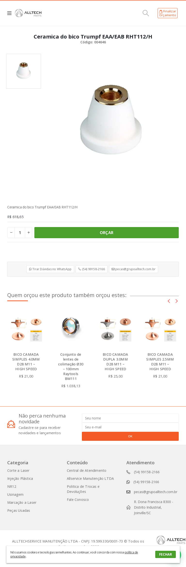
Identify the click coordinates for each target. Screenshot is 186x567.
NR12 (11, 486)
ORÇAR (106, 232)
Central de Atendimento (86, 470)
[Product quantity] (20, 232)
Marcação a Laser (21, 502)
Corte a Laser (18, 470)
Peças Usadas (18, 510)
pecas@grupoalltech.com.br (133, 269)
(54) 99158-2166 (91, 269)
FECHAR (165, 554)
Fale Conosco (78, 499)
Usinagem (15, 494)
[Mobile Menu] (11, 13)
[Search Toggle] (146, 13)
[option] (23, 71)
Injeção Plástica (20, 478)
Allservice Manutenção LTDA (90, 478)
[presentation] (169, 300)
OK (130, 436)
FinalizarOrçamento (167, 13)
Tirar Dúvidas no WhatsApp (50, 269)
